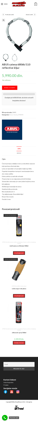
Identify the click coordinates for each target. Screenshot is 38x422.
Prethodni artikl (9, 14)
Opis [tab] (19, 149)
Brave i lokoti (13, 115)
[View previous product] (3, 14)
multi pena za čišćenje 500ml (19, 246)
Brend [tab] (19, 153)
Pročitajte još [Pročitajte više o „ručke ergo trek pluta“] (19, 296)
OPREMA (20, 115)
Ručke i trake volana (21, 286)
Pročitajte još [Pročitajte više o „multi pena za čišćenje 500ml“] (19, 253)
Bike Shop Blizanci (17, 402)
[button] (3, 20)
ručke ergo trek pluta (19, 288)
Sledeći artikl (29, 14)
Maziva (19, 243)
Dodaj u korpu (9, 87)
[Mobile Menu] (4, 4)
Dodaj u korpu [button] (19, 343)
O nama (5, 385)
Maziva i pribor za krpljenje (29, 242)
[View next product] (34, 14)
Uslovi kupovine (8, 382)
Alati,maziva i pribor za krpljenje (14, 242)
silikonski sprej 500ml (19, 332)
